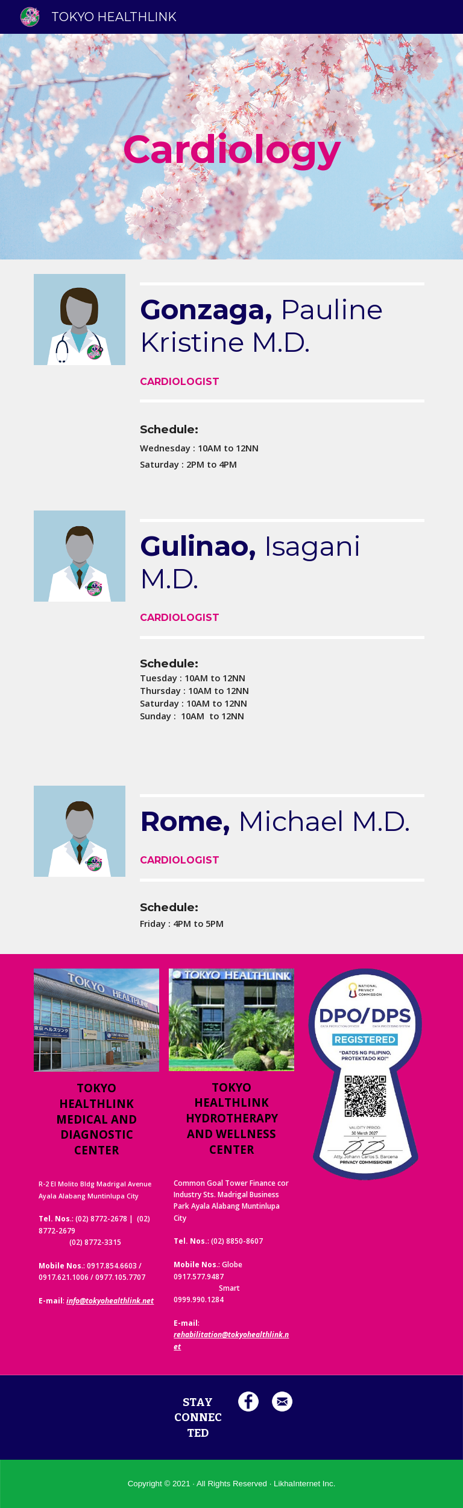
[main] (231, 146)
